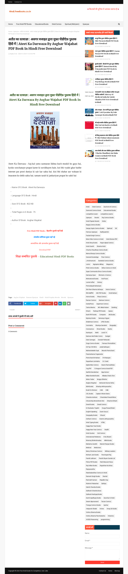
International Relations (93, 437)
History (99, 282)
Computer (102, 314)
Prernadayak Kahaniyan (93, 286)
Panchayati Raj (106, 455)
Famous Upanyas (32, 297)
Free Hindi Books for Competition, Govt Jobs (34, 571)
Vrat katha (89, 325)
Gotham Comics (91, 419)
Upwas (110, 311)
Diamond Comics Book (93, 210)
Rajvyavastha (90, 469)
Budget (107, 336)
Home (10, 2)
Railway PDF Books (99, 311)
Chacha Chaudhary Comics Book (96, 250)
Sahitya (103, 483)
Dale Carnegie (90, 340)
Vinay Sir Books (112, 509)
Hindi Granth (90, 246)
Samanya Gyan (91, 275)
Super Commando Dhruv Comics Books (98, 271)
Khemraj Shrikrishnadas (93, 440)
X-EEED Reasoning (92, 519)
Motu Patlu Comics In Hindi (94, 239)
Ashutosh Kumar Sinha (106, 383)
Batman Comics (104, 300)
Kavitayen (89, 332)
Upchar (106, 505)
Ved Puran (104, 279)
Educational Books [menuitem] (42, 24)
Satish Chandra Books (93, 487)
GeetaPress (90, 304)
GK (116, 228)
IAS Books (112, 314)
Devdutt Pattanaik (103, 340)
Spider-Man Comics (92, 365)
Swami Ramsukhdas (108, 365)
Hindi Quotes (90, 433)
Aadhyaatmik (104, 232)
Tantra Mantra (90, 307)
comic (88, 264)
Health (107, 429)
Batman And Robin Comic (94, 336)
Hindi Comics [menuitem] (56, 24)
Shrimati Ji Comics (105, 275)
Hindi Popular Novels (52, 297)
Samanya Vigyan (104, 318)
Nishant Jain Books (92, 455)
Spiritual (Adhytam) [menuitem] (72, 24)
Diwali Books (90, 404)
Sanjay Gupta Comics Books (95, 228)
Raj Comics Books (108, 217)
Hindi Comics (96, 207)
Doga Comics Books (92, 343)
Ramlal (105, 476)
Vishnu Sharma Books (93, 512)
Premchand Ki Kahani (93, 358)
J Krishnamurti (91, 261)
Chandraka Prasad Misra (108, 397)
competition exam (92, 214)
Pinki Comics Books (92, 268)
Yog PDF (88, 368)
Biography (113, 325)
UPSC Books (105, 322)
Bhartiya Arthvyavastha (103, 386)
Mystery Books (91, 318)
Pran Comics (105, 257)
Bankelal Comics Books (106, 261)
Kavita (110, 329)
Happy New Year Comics (94, 429)
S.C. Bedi (105, 361)
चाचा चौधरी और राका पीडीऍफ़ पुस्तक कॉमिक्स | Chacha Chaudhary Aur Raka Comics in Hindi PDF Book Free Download (107, 154)
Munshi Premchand (108, 350)
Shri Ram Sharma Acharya (94, 289)
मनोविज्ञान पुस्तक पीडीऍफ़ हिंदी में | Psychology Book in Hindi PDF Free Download (107, 81)
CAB (107, 390)
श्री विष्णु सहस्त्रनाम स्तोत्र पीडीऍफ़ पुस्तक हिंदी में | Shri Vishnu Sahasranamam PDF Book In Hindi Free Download (107, 139)
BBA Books (89, 386)
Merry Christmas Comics (94, 451)
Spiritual (109, 228)
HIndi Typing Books (92, 422)
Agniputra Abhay (98, 264)
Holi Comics (101, 433)
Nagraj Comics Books (93, 225)
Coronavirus (90, 329)
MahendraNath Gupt (92, 350)
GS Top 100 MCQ (91, 347)
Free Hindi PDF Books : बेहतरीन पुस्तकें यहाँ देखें (45, 231)
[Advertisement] (44, 72)
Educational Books (110, 210)
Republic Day (104, 480)
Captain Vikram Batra (103, 394)
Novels (63, 297)
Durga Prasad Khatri (108, 408)
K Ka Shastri (107, 437)
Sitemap (117, 571)
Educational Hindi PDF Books (57, 256)
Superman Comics (102, 304)
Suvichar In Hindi (109, 498)
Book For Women (91, 390)
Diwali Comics (101, 404)
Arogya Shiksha (102, 379)
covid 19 (104, 332)
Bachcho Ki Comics (110, 207)
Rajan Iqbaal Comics (106, 243)
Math (97, 332)
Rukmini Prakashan (92, 483)
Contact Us (18, 2)
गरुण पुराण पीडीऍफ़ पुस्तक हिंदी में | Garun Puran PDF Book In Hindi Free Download (107, 53)
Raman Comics (91, 300)
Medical (88, 447)
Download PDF (45, 250)
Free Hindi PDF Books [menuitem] (24, 24)
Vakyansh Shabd (91, 509)
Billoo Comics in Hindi (109, 268)
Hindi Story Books (91, 243)
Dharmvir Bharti (112, 401)
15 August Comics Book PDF (103, 368)
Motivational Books (92, 279)
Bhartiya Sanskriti (101, 325)
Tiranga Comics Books (93, 505)
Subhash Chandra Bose (93, 491)
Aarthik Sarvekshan (92, 372)
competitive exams (107, 214)
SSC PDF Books (101, 293)
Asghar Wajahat (19, 297)
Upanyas (16, 31)
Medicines (97, 447)
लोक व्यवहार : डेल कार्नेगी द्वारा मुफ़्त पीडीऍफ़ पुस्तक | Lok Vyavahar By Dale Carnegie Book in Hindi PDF (107, 112)
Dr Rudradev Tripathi (92, 408)
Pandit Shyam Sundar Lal (107, 458)
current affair (90, 282)
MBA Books (108, 440)
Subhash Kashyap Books (94, 494)
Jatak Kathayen (105, 347)
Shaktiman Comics (92, 322)
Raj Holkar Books (91, 465)
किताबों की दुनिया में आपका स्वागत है (110, 9)
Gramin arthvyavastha (106, 419)
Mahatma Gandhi (91, 444)
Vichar (102, 509)
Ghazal (102, 415)
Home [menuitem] (10, 24)
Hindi (41, 297)
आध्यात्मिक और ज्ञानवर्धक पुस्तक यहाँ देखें (45, 243)
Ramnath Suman (91, 480)
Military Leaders (110, 451)
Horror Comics (110, 289)
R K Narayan (106, 358)
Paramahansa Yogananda (94, 354)
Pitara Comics (101, 296)
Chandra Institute (91, 397)
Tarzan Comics (106, 501)
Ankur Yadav (90, 379)
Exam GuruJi (104, 412)
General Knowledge (92, 257)
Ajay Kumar (105, 372)
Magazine (109, 264)
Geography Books (91, 415)
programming (105, 519)
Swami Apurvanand (92, 501)
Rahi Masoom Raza (106, 462)
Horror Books (90, 296)
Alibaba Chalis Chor (108, 376)
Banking (114, 307)
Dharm (88, 311)
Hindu (104, 221)
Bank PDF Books (91, 314)
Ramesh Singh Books (93, 476)
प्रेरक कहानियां (89, 293)
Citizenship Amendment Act (95, 401)
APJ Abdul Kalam (103, 307)
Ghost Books (101, 329)
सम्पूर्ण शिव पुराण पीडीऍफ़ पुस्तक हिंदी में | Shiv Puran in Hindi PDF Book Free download (106, 41)
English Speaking (91, 412)
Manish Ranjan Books (107, 444)
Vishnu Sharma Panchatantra (95, 516)
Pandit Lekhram (91, 458)
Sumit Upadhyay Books (93, 498)
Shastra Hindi (101, 246)
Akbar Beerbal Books (92, 376)
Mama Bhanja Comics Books (95, 253)
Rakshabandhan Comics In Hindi (96, 473)
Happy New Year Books (93, 426)
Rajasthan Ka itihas (106, 465)
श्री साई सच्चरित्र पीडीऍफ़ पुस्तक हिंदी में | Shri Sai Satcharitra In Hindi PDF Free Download (106, 125)
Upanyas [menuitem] (86, 24)
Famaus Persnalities (108, 343)
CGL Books (89, 394)
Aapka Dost (13, 54)
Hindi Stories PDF (111, 239)
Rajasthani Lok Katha (93, 361)
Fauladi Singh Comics (93, 235)
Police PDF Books (91, 462)
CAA (101, 390)
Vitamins (111, 516)
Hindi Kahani (113, 293)
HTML (103, 422)
